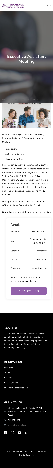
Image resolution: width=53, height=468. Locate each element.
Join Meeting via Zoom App (29, 290)
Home (4, 99)
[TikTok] (26, 432)
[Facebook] (5, 432)
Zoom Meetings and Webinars (25, 99)
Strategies (10, 103)
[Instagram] (12, 432)
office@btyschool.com (17, 425)
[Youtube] (19, 432)
